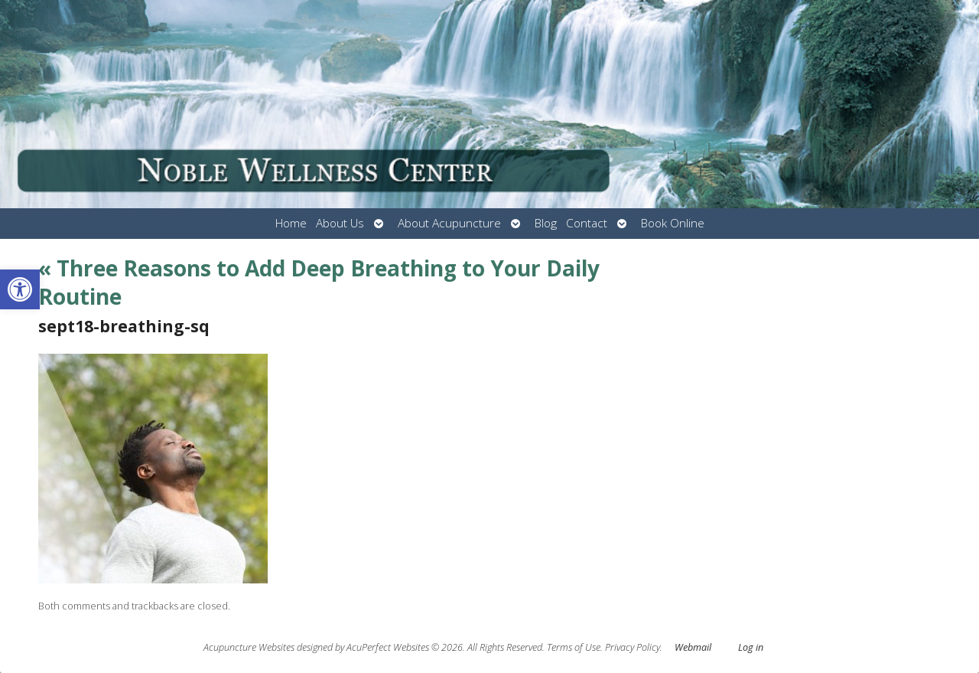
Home (291, 223)
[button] (20, 289)
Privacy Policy (632, 647)
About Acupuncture (449, 223)
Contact (586, 223)
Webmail (693, 647)
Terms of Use (573, 647)
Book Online (672, 223)
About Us (340, 223)
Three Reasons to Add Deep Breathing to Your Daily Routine (319, 281)
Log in (750, 647)
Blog (546, 223)
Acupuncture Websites (248, 647)
